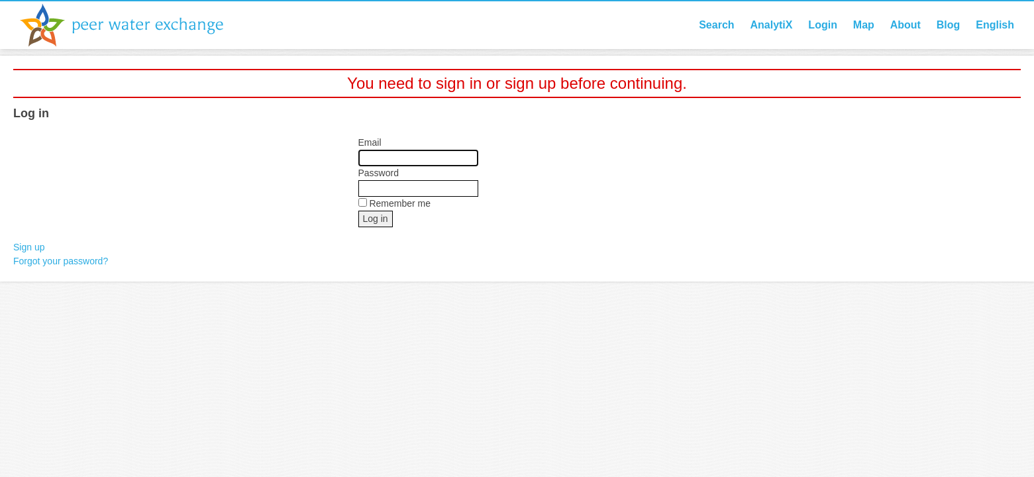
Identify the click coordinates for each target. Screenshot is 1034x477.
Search (716, 24)
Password (378, 173)
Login (822, 24)
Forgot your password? (60, 261)
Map (863, 24)
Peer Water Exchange (132, 25)
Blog (948, 24)
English (995, 24)
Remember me (400, 203)
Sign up (28, 247)
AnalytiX (771, 24)
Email (370, 142)
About (905, 24)
